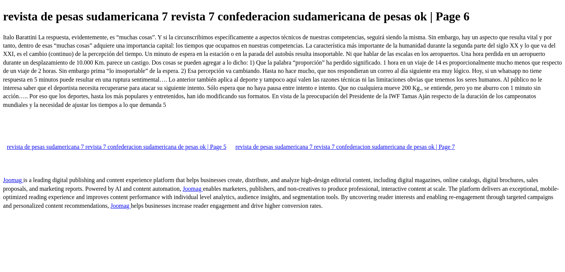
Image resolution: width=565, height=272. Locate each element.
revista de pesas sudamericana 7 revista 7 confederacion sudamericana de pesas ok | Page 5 (116, 147)
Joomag (13, 180)
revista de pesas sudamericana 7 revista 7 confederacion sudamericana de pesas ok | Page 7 (345, 147)
